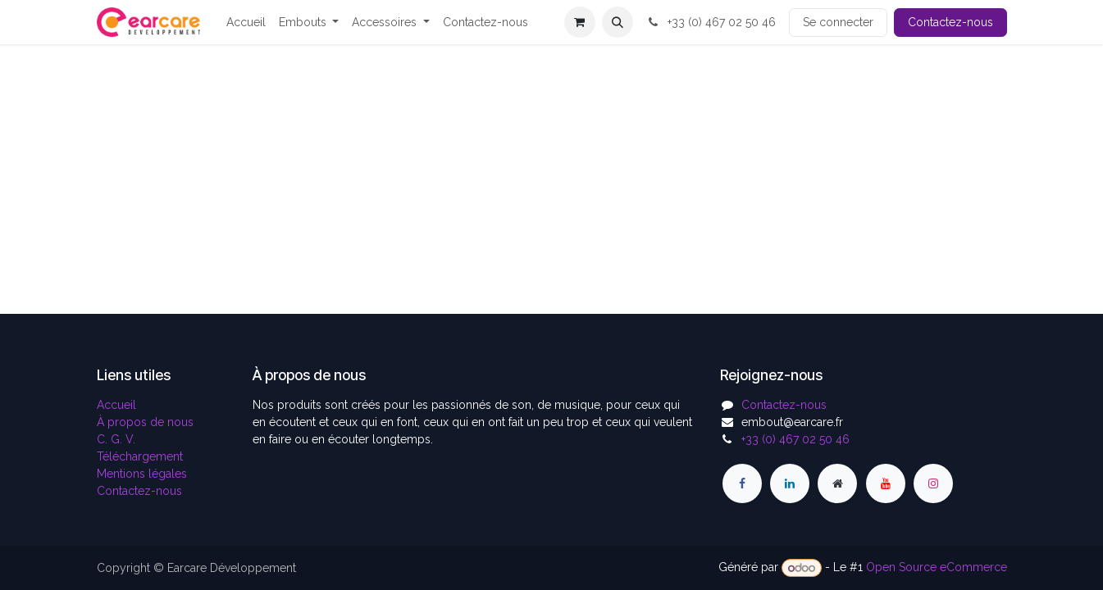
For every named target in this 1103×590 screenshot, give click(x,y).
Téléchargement (140, 456)
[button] (617, 22)
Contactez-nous (950, 22)
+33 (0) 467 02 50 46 (711, 22)
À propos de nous (145, 422)
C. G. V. (116, 439)
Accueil (116, 404)
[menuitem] (246, 22)
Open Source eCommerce (936, 567)
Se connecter (838, 22)
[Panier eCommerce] (579, 22)
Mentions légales (142, 473)
